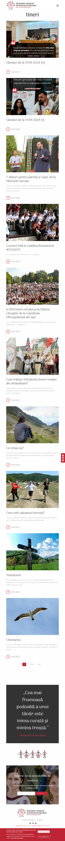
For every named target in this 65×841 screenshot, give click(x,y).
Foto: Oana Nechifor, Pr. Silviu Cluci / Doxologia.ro (23, 254)
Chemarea (13, 640)
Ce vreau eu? (15, 448)
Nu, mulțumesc (44, 837)
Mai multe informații (17, 838)
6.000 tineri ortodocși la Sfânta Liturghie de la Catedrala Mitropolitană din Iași (28, 313)
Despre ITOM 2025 (28, 820)
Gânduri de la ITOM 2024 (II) (25, 62)
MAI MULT (15, 72)
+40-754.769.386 (27, 826)
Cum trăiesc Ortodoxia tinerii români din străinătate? (31, 381)
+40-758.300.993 (45, 826)
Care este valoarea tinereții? (25, 513)
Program (40, 820)
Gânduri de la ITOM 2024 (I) (25, 120)
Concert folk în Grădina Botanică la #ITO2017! (30, 247)
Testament (13, 575)
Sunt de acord (43, 832)
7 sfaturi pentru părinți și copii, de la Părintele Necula (31, 179)
